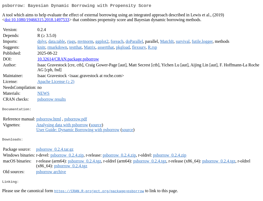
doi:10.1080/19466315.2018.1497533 (37, 20)
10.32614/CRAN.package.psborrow (68, 60)
